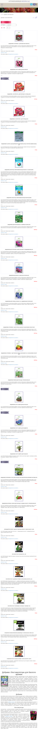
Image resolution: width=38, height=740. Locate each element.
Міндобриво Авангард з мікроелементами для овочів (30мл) (19, 197)
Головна (2, 14)
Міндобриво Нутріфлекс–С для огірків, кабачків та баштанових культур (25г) (19, 327)
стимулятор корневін (8, 716)
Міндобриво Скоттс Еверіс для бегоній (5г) (19, 69)
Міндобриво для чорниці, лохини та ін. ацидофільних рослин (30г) (19, 301)
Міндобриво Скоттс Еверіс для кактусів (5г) (19, 404)
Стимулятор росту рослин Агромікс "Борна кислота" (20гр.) (19, 658)
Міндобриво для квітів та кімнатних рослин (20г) (19, 275)
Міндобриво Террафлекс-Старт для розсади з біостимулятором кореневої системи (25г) (19, 477)
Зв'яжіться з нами (4, 52)
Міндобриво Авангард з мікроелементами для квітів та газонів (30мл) (19, 169)
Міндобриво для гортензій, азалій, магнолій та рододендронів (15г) (19, 249)
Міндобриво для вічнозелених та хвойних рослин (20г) (19, 224)
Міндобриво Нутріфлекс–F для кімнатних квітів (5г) (19, 43)
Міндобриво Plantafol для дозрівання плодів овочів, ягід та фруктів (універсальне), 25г (19, 144)
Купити (5, 78)
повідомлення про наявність (13, 54)
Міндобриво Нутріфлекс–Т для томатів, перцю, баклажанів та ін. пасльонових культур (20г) (19, 354)
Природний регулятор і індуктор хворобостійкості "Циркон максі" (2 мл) (19, 529)
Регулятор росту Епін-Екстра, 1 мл (19, 554)
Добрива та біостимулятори (8, 14)
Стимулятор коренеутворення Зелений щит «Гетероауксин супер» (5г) (19, 632)
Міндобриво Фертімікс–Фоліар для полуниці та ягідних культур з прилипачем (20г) (19, 503)
